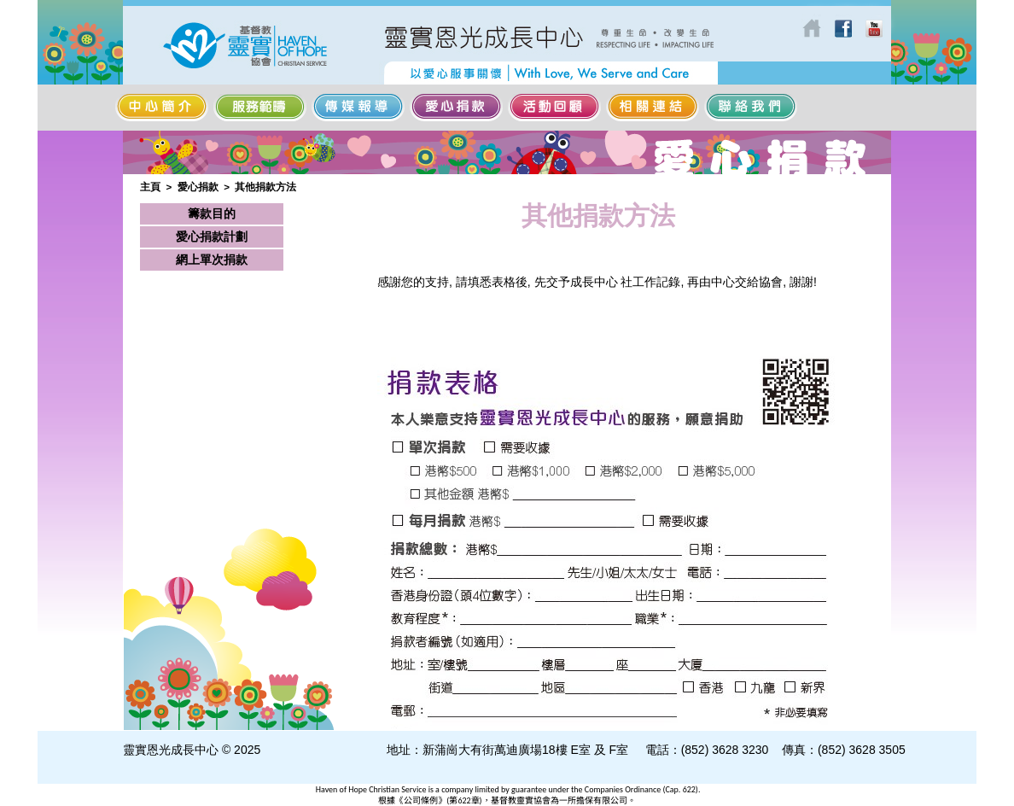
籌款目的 (212, 213)
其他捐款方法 (265, 186)
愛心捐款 (198, 186)
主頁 (150, 186)
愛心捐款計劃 (212, 236)
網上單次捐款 (212, 259)
